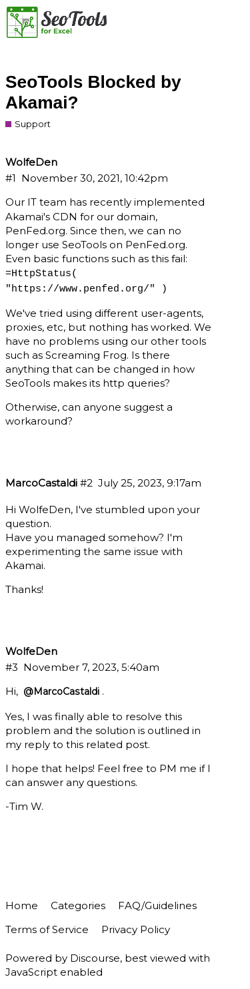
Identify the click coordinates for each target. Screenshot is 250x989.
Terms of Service (47, 929)
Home (21, 905)
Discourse (95, 958)
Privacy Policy (135, 929)
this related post (107, 744)
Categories (78, 905)
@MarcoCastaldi (61, 691)
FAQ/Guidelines (157, 905)
